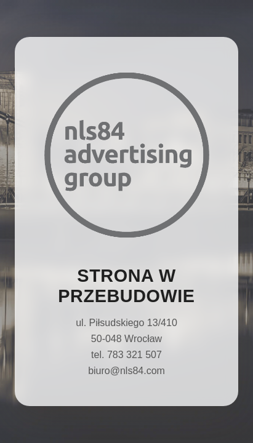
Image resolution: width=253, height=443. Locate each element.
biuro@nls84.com (126, 370)
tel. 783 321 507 (126, 354)
